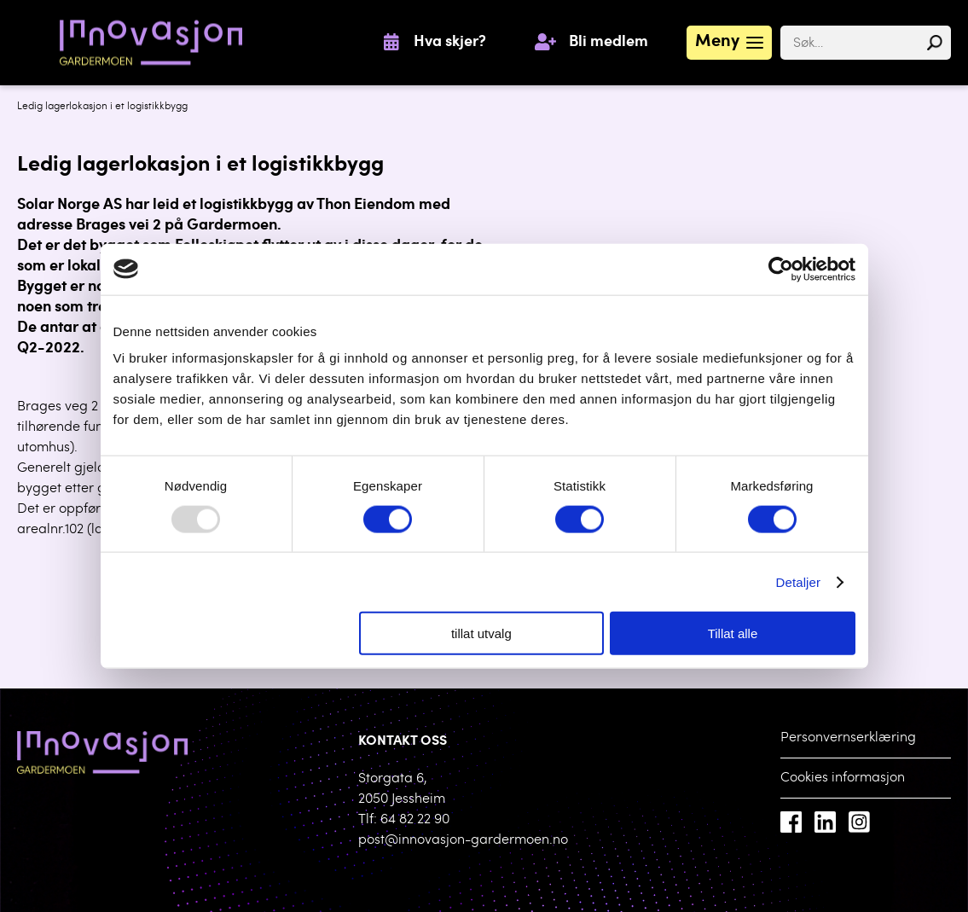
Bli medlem (608, 42)
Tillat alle (733, 633)
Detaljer (798, 581)
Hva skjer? (450, 42)
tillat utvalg (481, 633)
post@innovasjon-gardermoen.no (463, 840)
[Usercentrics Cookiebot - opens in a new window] (780, 269)
